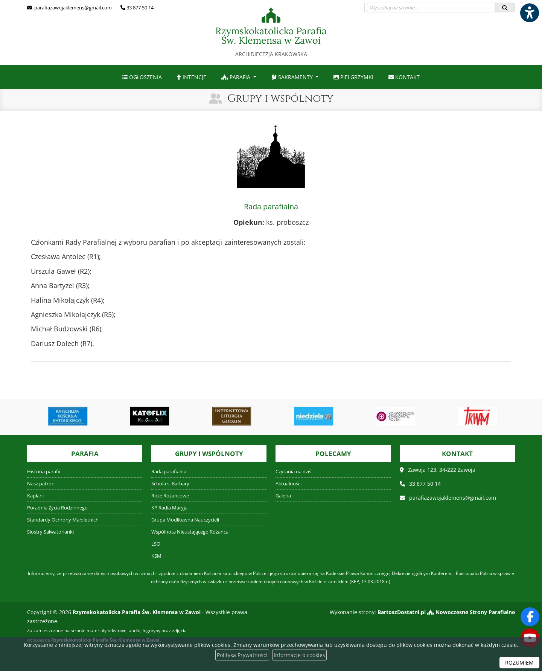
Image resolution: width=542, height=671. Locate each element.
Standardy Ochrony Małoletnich (63, 520)
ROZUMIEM (519, 662)
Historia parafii (43, 471)
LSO (155, 544)
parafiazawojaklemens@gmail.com (72, 7)
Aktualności (288, 483)
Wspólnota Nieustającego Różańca (189, 532)
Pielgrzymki (353, 77)
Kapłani (35, 496)
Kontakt (404, 77)
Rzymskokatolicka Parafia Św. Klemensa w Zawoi (271, 33)
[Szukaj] (505, 7)
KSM (156, 556)
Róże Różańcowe (170, 496)
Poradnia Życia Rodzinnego (57, 508)
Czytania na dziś (293, 471)
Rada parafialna (168, 471)
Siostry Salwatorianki (50, 532)
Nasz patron (41, 483)
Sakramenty (292, 77)
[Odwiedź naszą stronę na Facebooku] (530, 616)
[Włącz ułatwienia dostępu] (529, 13)
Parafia (236, 77)
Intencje (191, 77)
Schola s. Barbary (170, 483)
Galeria (283, 496)
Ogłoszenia (142, 77)
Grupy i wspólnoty (280, 98)
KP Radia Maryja (169, 508)
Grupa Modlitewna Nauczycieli (185, 520)
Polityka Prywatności (242, 655)
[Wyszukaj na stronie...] (431, 7)
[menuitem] (142, 77)
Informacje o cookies (299, 655)
